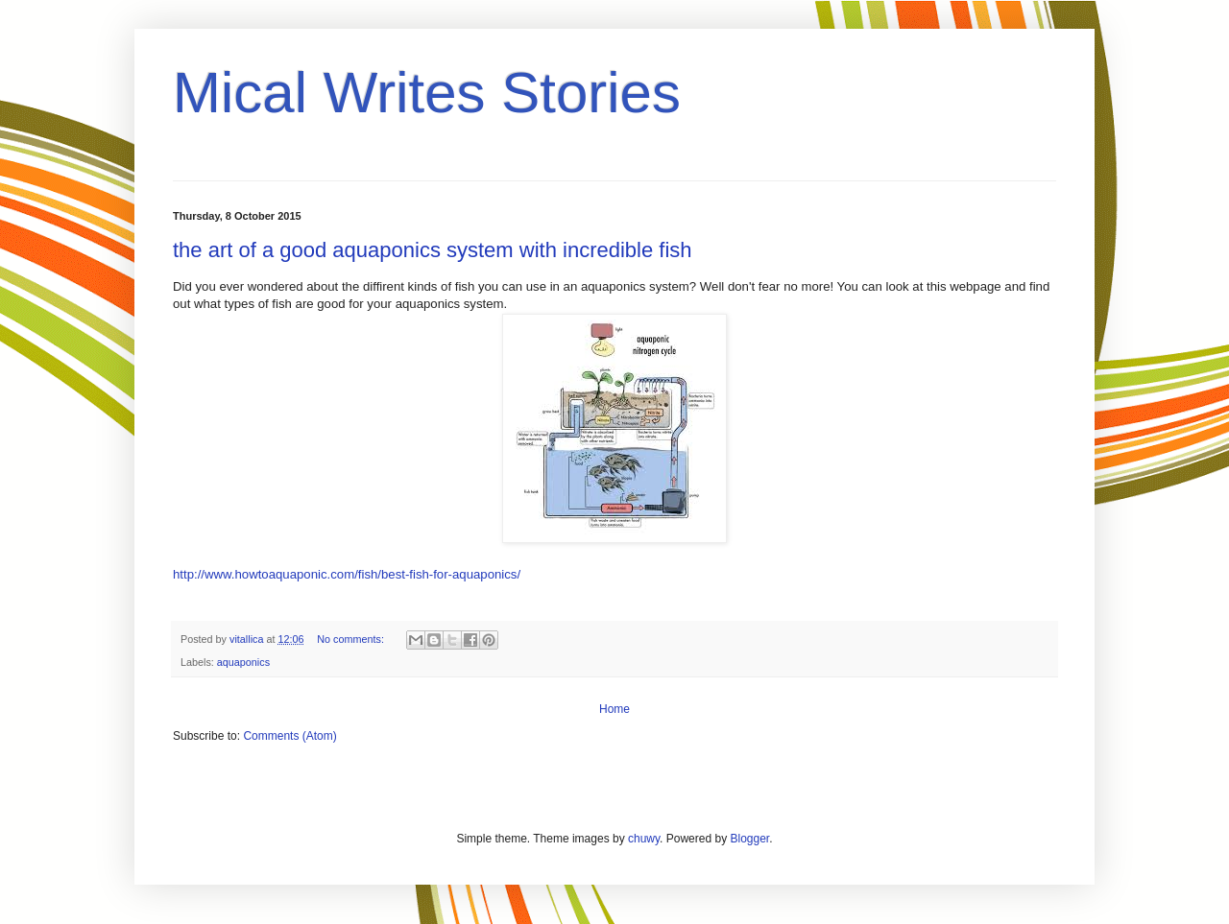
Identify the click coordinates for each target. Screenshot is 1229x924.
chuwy (644, 838)
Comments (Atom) (289, 736)
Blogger (749, 838)
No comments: (352, 639)
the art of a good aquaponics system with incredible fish (432, 250)
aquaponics (243, 662)
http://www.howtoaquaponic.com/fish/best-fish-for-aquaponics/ (346, 574)
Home (614, 709)
